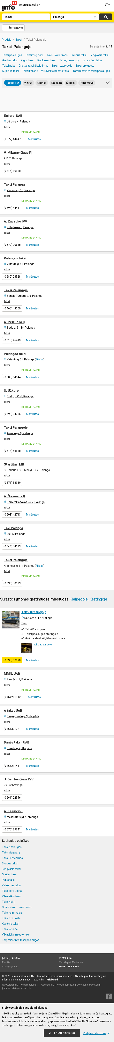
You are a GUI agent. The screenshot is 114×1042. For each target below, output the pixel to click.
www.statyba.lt (10, 984)
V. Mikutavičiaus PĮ (18, 153)
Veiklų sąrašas (10, 966)
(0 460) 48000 (12, 308)
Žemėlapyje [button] (13, 28)
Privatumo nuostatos (61, 976)
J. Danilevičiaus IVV (19, 779)
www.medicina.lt (29, 984)
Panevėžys (87, 82)
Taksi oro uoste (85, 65)
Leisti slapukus (62, 1033)
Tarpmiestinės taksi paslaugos (91, 70)
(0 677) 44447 (12, 139)
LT (107, 4)
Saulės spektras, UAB (22, 976)
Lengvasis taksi (99, 55)
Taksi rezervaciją (62, 65)
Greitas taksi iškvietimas (33, 65)
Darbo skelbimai (69, 966)
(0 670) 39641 (12, 829)
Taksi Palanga (14, 184)
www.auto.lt (47, 984)
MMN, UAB (12, 674)
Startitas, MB (14, 464)
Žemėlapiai (65, 958)
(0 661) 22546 (12, 797)
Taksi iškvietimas (57, 55)
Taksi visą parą (34, 55)
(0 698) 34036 (12, 414)
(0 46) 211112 (12, 697)
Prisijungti (52, 979)
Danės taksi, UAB (16, 742)
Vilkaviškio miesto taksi (55, 70)
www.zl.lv (26, 988)
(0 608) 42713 (12, 514)
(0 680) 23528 (12, 276)
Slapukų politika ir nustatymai (91, 976)
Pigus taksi (27, 60)
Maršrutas (34, 139)
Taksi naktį (8, 65)
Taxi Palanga (13, 528)
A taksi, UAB (13, 710)
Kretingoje (98, 599)
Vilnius (28, 82)
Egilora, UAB (13, 116)
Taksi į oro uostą (69, 60)
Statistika (39, 979)
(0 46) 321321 (12, 728)
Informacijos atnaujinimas (16, 979)
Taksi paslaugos (12, 55)
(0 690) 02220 (12, 660)
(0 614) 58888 (12, 450)
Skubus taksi (79, 55)
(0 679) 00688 (12, 244)
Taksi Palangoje (16, 290)
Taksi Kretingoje (33, 612)
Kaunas (42, 82)
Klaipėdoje (79, 599)
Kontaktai (42, 976)
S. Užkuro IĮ (12, 390)
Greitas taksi (10, 60)
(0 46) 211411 (12, 765)
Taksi (7, 127)
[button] (108, 83)
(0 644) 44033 (12, 546)
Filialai (39, 359)
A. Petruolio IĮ (14, 322)
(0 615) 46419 (12, 340)
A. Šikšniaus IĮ (14, 496)
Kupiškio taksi (10, 70)
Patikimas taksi (46, 60)
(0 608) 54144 (12, 377)
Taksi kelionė (30, 70)
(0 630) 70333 (12, 583)
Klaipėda (56, 82)
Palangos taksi (15, 258)
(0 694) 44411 (12, 207)
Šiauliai (70, 82)
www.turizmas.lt (65, 984)
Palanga (12, 82)
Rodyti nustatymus (96, 1033)
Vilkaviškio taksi (92, 60)
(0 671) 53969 (12, 482)
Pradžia (6, 962)
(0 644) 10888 (12, 170)
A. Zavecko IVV (15, 221)
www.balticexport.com (89, 984)
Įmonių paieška (30, 4)
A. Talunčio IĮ (13, 811)
